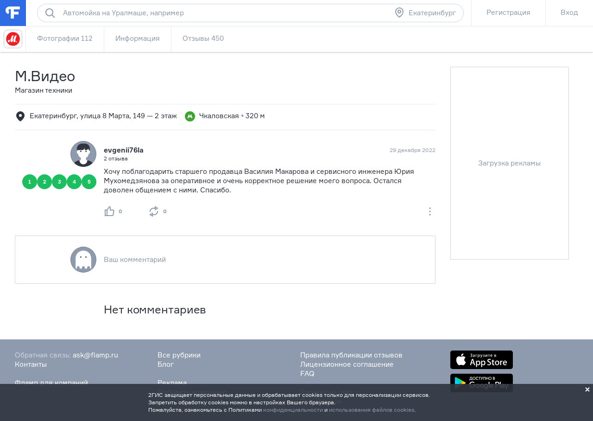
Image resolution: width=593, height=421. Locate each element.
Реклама (172, 382)
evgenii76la (124, 150)
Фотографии (65, 38)
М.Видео (45, 75)
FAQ (307, 373)
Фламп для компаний (51, 382)
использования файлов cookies (371, 409)
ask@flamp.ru (95, 355)
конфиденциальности (293, 409)
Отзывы (203, 38)
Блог (166, 364)
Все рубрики (179, 355)
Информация (137, 38)
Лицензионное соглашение (347, 364)
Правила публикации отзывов (351, 355)
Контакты (31, 364)
